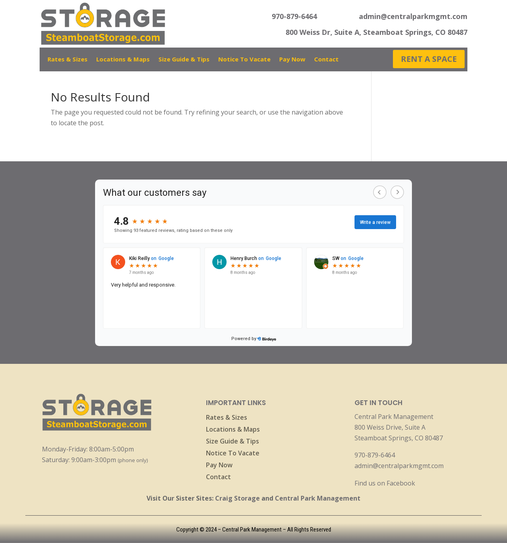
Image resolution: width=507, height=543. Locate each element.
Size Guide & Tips (184, 59)
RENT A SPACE (429, 59)
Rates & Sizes (68, 59)
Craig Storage (237, 498)
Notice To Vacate (244, 59)
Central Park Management (317, 498)
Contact (326, 59)
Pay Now (292, 59)
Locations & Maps (123, 59)
